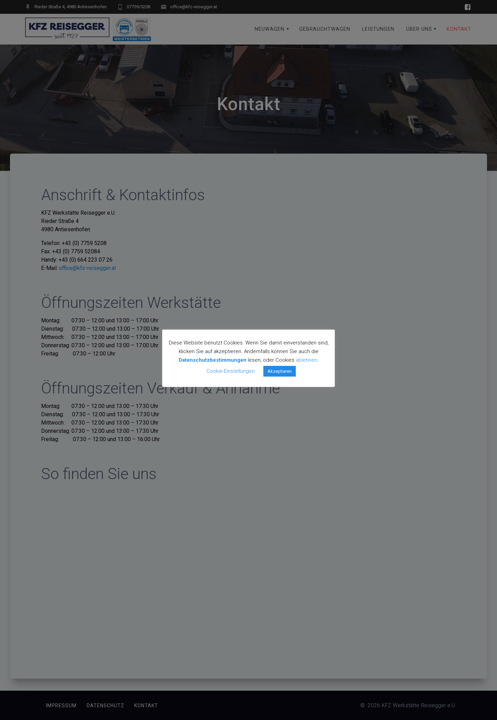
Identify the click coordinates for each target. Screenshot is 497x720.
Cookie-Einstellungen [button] (230, 371)
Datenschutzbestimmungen (212, 360)
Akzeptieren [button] (279, 371)
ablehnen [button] (306, 360)
